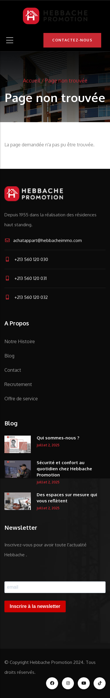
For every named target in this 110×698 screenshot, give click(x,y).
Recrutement (18, 384)
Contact (12, 370)
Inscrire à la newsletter (35, 606)
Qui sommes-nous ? (58, 438)
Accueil (31, 80)
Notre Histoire (19, 341)
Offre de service (21, 398)
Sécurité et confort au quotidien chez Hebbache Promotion (64, 469)
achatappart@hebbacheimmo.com (43, 240)
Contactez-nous (72, 40)
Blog (9, 356)
